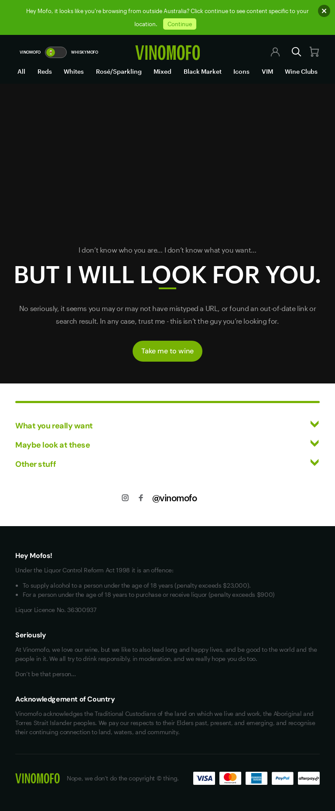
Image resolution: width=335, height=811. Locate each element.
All (21, 71)
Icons (241, 71)
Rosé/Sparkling (119, 71)
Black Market (203, 71)
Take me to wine (167, 351)
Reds (45, 71)
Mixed (162, 71)
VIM (267, 71)
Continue (180, 24)
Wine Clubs (301, 71)
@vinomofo (174, 498)
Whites (74, 71)
